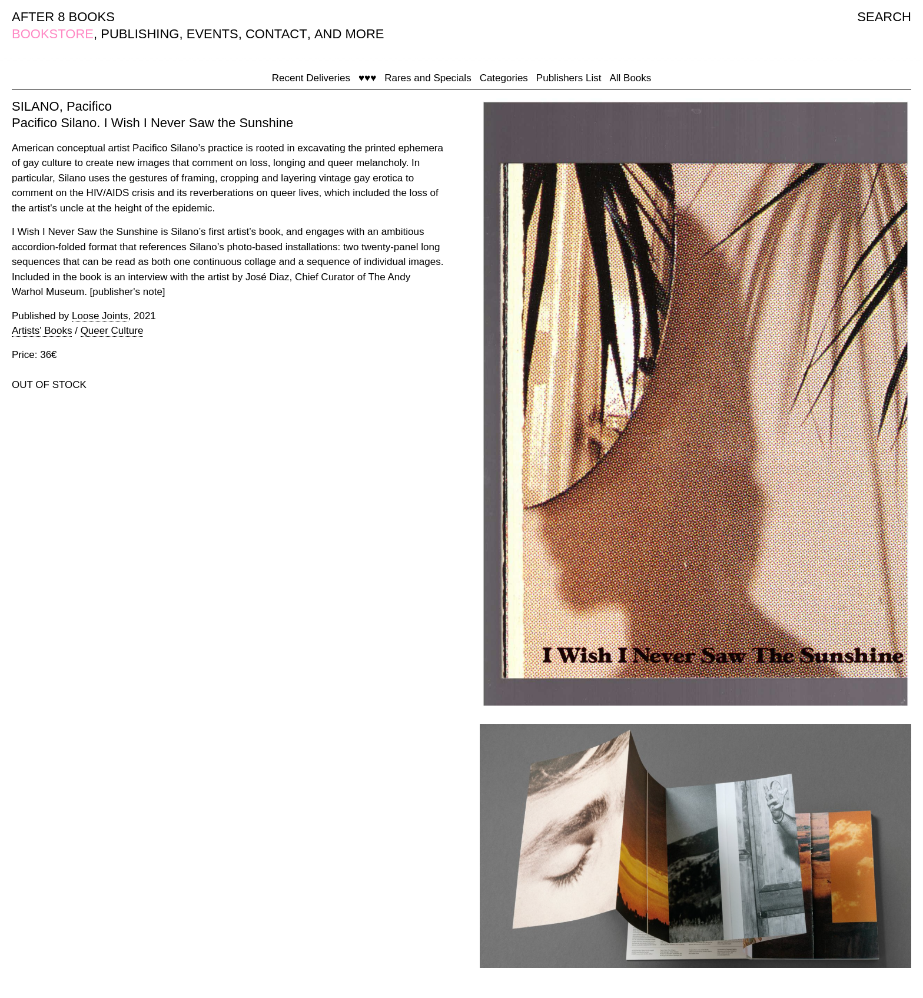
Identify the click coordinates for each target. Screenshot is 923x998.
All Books (630, 78)
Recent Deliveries (311, 78)
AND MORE (349, 33)
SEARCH (884, 16)
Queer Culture (112, 330)
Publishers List (569, 78)
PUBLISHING (140, 33)
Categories (504, 78)
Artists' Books (42, 330)
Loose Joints (100, 315)
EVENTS (212, 33)
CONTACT (276, 33)
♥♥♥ (367, 78)
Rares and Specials (427, 78)
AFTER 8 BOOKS (63, 16)
